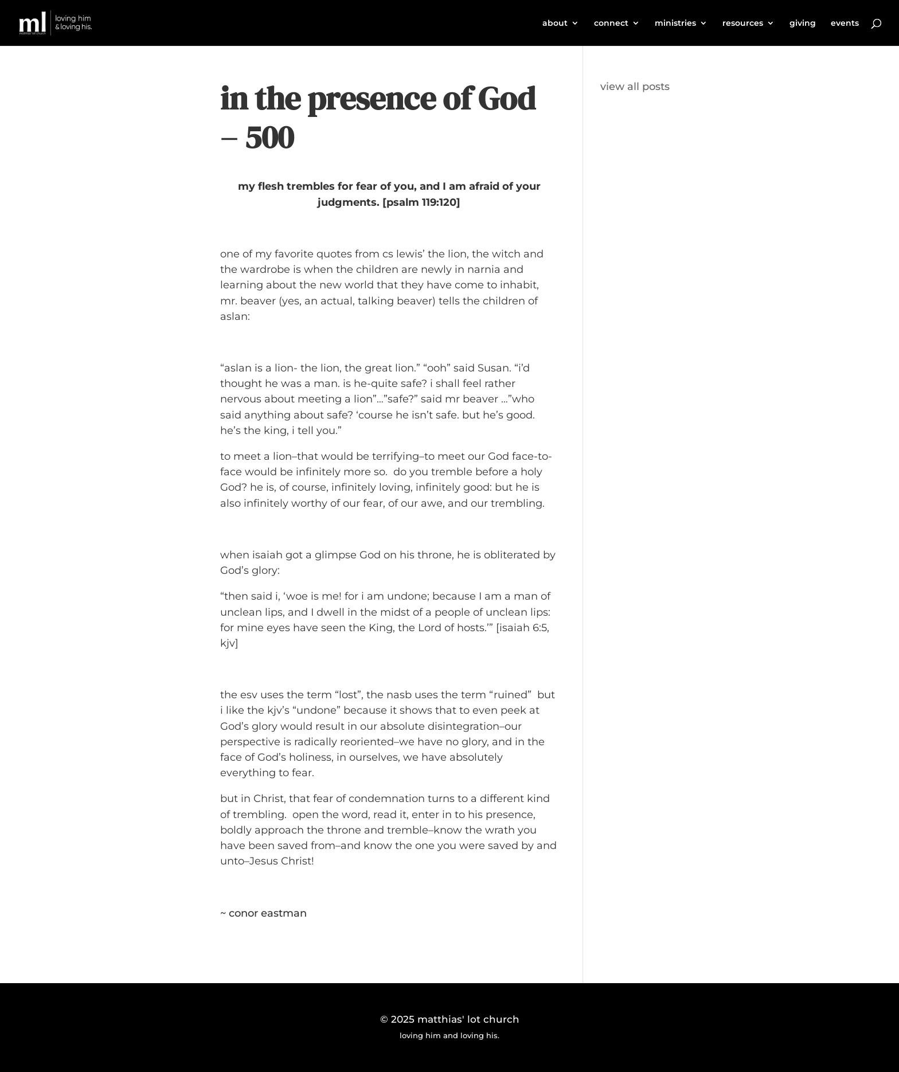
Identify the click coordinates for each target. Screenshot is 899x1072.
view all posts (635, 86)
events (845, 23)
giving (802, 23)
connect (611, 23)
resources (742, 23)
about (555, 23)
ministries (675, 23)
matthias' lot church (468, 1019)
